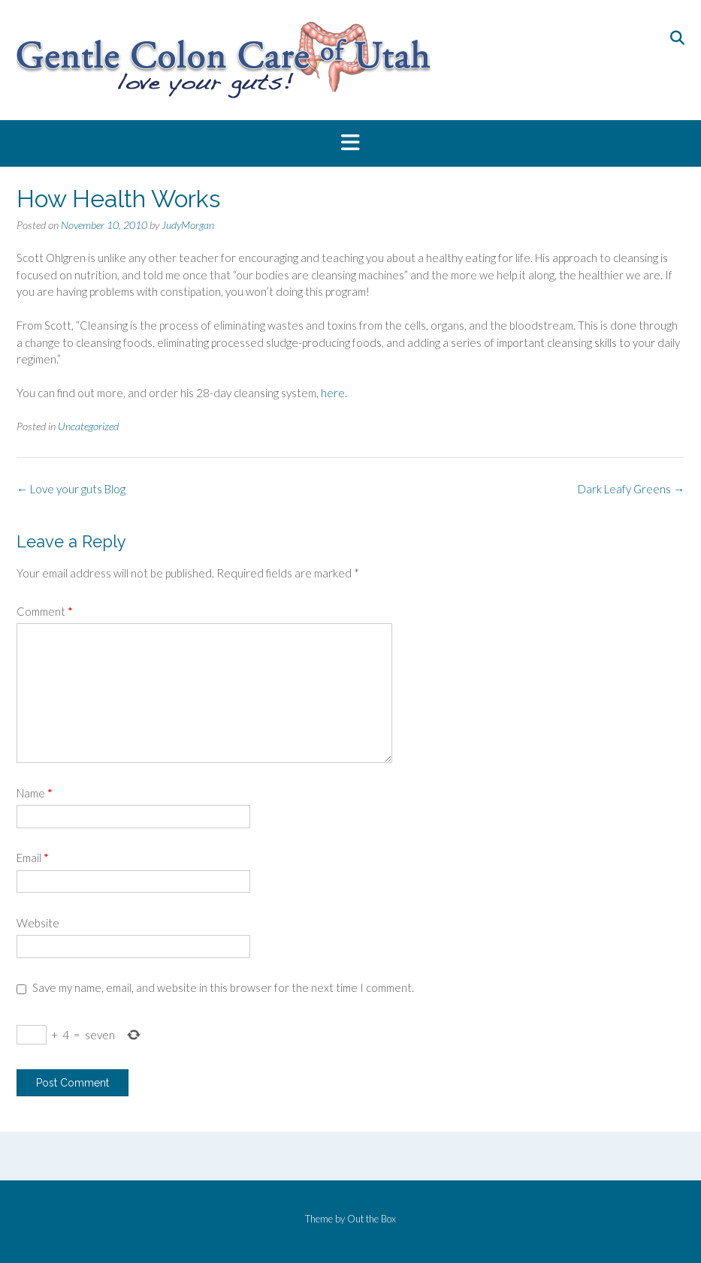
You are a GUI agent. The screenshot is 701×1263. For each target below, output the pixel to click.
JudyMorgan (188, 225)
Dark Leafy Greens (631, 489)
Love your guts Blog (71, 489)
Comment (45, 611)
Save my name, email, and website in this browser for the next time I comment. (223, 987)
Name (35, 793)
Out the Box (371, 1219)
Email (33, 857)
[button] (350, 143)
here (333, 392)
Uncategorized (88, 426)
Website (38, 923)
